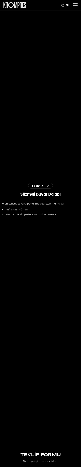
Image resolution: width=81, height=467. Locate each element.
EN (65, 5)
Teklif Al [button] (40, 185)
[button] (75, 6)
